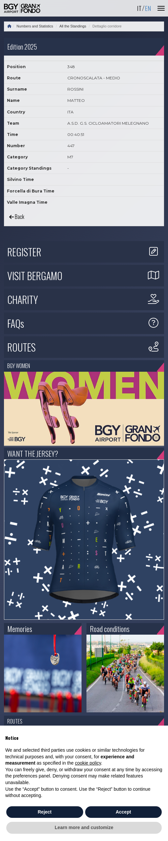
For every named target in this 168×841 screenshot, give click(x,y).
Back (16, 217)
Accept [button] (123, 812)
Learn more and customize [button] (84, 827)
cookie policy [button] (88, 763)
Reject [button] (44, 812)
